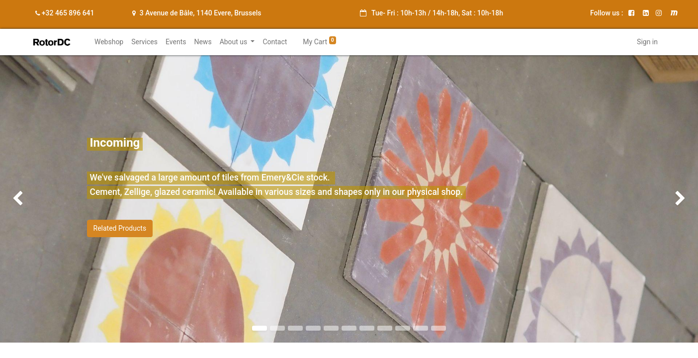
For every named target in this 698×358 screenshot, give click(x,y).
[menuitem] (108, 42)
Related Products (120, 228)
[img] (28, 199)
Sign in (647, 42)
